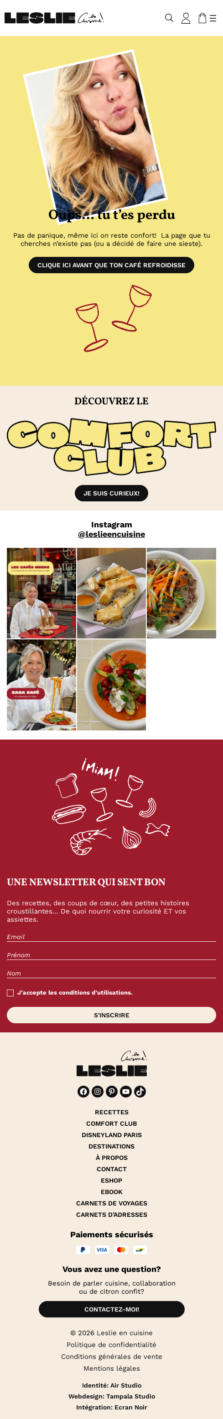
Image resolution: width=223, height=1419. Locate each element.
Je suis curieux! (111, 493)
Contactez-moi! (111, 1309)
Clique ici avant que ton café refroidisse (111, 265)
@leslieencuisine (111, 534)
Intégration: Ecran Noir (111, 1407)
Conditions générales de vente (111, 1357)
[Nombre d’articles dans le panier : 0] (200, 18)
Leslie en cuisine (125, 1333)
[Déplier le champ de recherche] (169, 18)
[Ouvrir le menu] (212, 18)
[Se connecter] (186, 18)
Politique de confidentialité (111, 1345)
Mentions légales (111, 1368)
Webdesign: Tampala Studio (111, 1396)
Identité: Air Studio (111, 1385)
